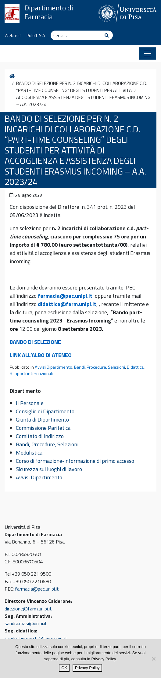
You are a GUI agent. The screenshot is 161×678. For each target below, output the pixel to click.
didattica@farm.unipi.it (67, 304)
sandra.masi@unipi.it (26, 623)
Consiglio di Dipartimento (45, 411)
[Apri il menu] (147, 53)
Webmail (13, 35)
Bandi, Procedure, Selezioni (99, 367)
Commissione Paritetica (43, 428)
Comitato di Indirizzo (40, 436)
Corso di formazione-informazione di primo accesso (75, 461)
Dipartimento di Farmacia (48, 12)
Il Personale (30, 403)
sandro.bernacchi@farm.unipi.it (36, 638)
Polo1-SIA (36, 35)
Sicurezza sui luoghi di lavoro (49, 469)
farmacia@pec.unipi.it (65, 296)
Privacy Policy (87, 667)
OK (64, 667)
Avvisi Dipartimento (53, 367)
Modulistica (29, 452)
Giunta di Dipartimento (42, 419)
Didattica (135, 367)
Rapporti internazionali (31, 373)
